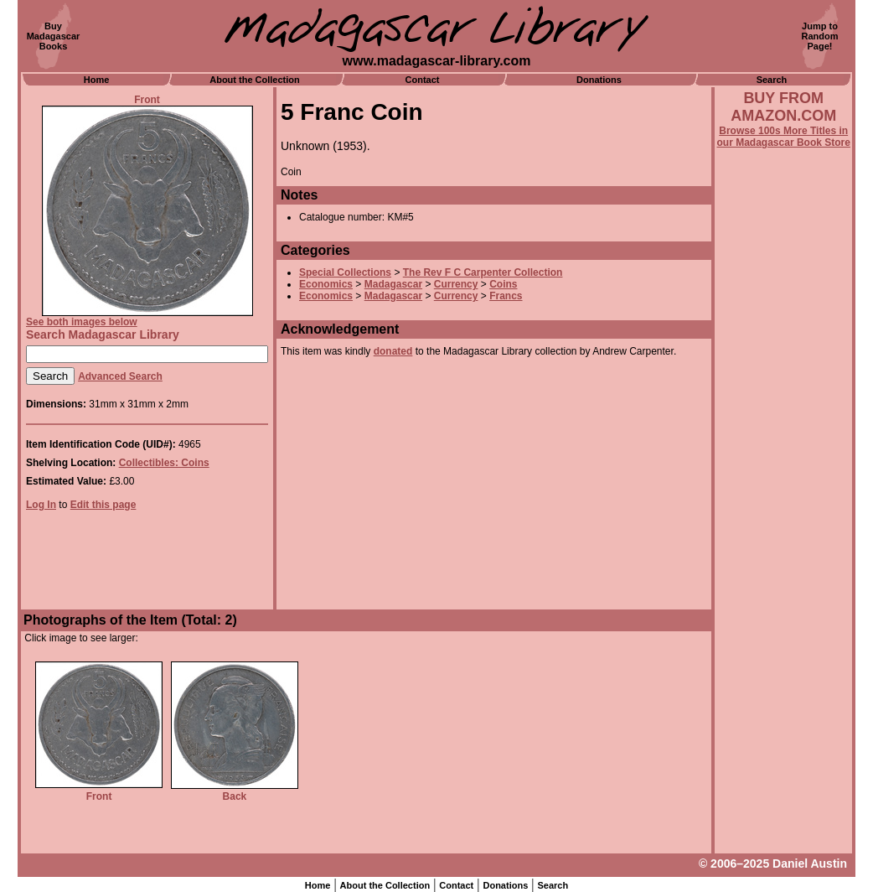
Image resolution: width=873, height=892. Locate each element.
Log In (41, 505)
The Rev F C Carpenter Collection (483, 272)
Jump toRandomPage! (820, 36)
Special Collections (345, 272)
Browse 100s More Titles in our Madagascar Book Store (783, 136)
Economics (326, 284)
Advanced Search (120, 376)
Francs (505, 296)
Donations (599, 80)
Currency (456, 284)
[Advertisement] (783, 601)
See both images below (81, 322)
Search (772, 80)
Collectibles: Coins (164, 463)
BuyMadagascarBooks (53, 36)
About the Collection (254, 80)
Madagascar (393, 284)
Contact (423, 80)
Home (97, 80)
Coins (503, 284)
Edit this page (103, 505)
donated (393, 351)
